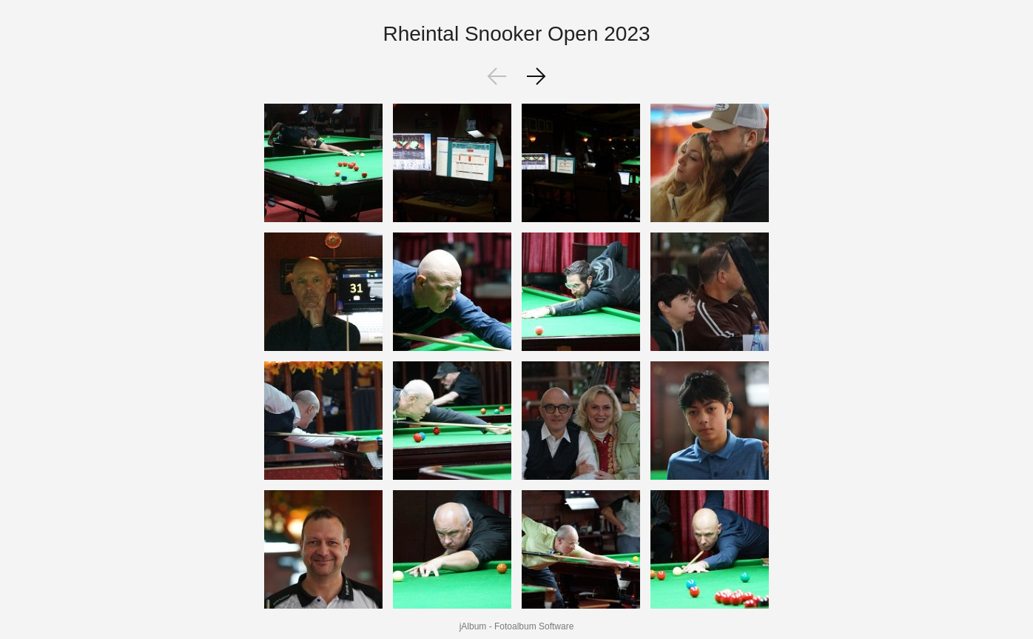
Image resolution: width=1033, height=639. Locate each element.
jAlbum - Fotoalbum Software (517, 626)
